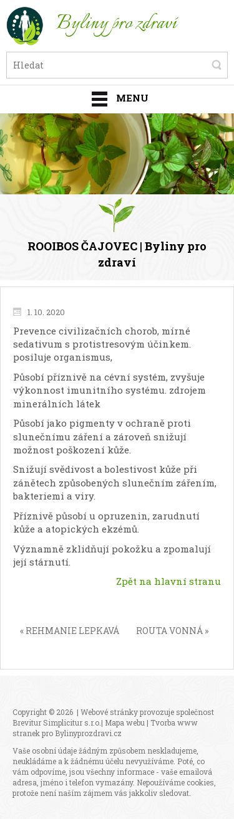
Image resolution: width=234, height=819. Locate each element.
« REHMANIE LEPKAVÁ (69, 631)
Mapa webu (125, 722)
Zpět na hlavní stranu (168, 581)
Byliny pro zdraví (116, 23)
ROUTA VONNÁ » (172, 631)
